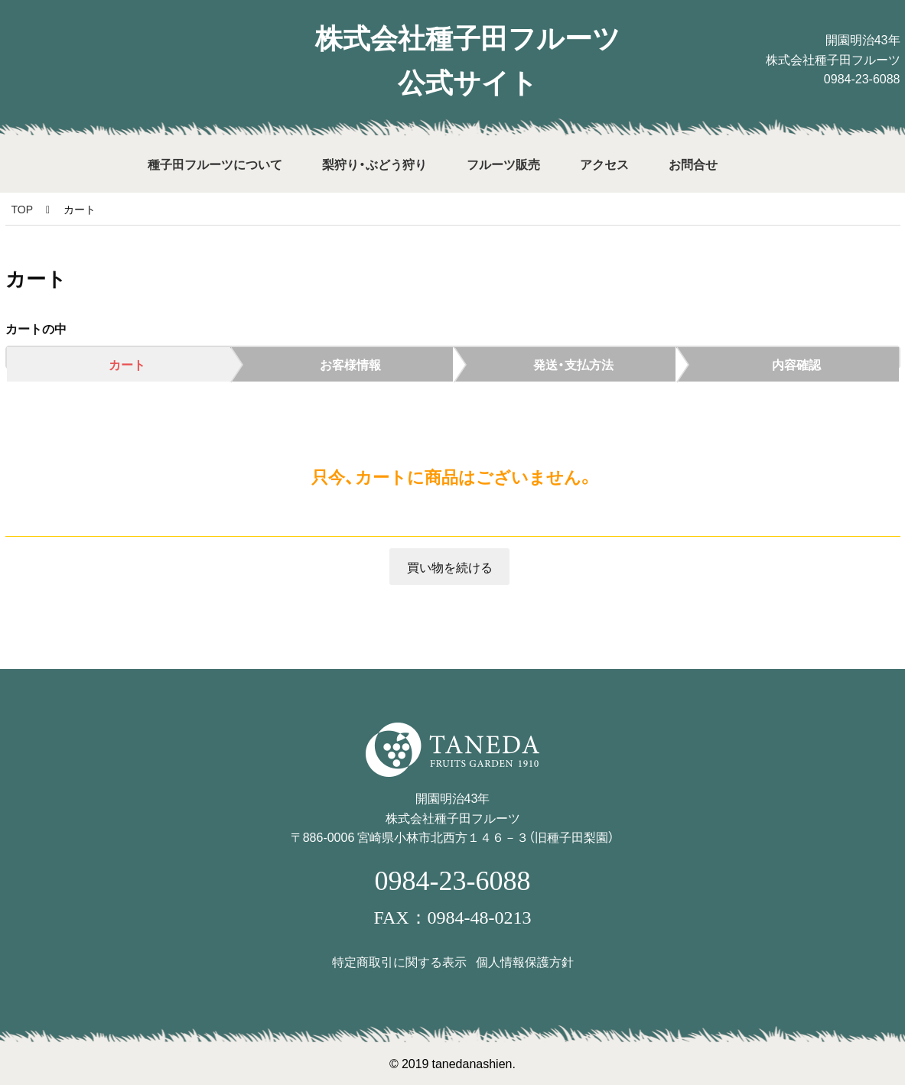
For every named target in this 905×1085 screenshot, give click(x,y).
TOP (22, 208)
